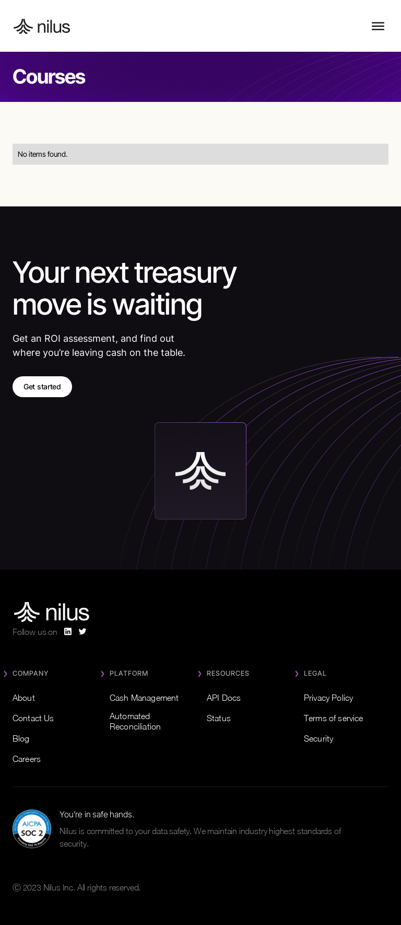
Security (318, 738)
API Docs (224, 697)
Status (219, 718)
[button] (378, 26)
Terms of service (333, 718)
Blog (21, 738)
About (24, 697)
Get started (42, 386)
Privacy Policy (328, 697)
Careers (27, 759)
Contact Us (33, 718)
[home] (42, 26)
